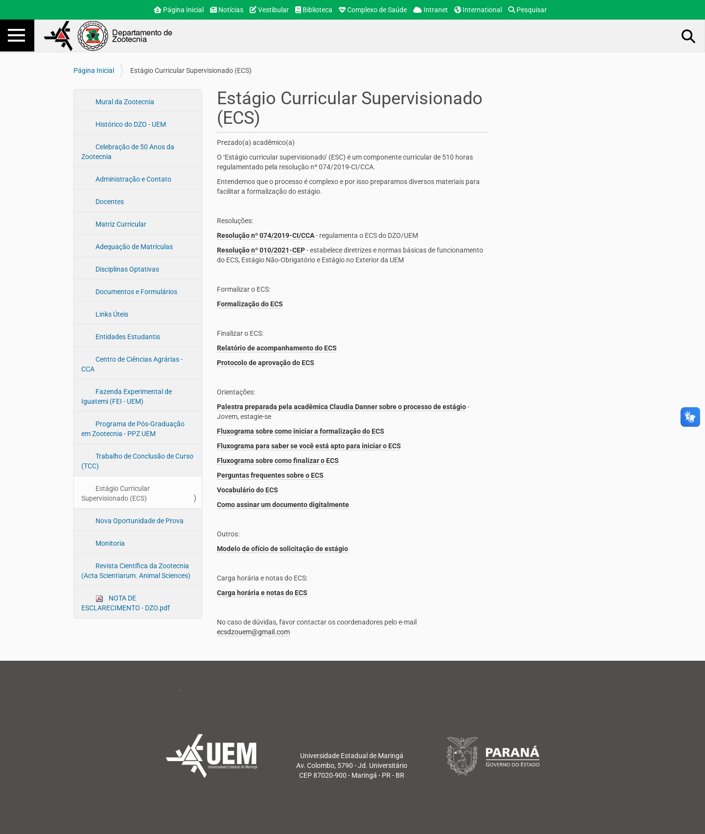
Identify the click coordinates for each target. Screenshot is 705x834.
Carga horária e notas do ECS (262, 593)
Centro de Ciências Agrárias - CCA (132, 364)
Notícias (226, 10)
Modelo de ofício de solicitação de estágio (282, 549)
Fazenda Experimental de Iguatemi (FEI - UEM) (126, 396)
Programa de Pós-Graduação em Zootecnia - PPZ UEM (133, 429)
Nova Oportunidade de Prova (139, 521)
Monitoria (109, 543)
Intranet (430, 10)
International (478, 10)
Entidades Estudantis (127, 337)
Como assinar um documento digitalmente (283, 505)
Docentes (109, 202)
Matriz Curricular (120, 224)
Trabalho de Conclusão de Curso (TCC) (137, 461)
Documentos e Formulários (135, 292)
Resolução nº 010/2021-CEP (261, 250)
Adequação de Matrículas (133, 247)
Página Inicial (179, 10)
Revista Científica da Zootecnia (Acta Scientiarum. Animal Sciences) (135, 570)
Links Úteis (111, 314)
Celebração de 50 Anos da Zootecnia (127, 152)
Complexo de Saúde (373, 10)
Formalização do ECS (250, 304)
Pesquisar (527, 10)
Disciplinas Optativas (126, 269)
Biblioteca (313, 10)
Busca (689, 36)
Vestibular (269, 10)
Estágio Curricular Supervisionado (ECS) (115, 493)
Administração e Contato (132, 179)
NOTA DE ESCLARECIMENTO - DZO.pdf (125, 603)
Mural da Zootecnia (124, 102)
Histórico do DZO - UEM (130, 124)
